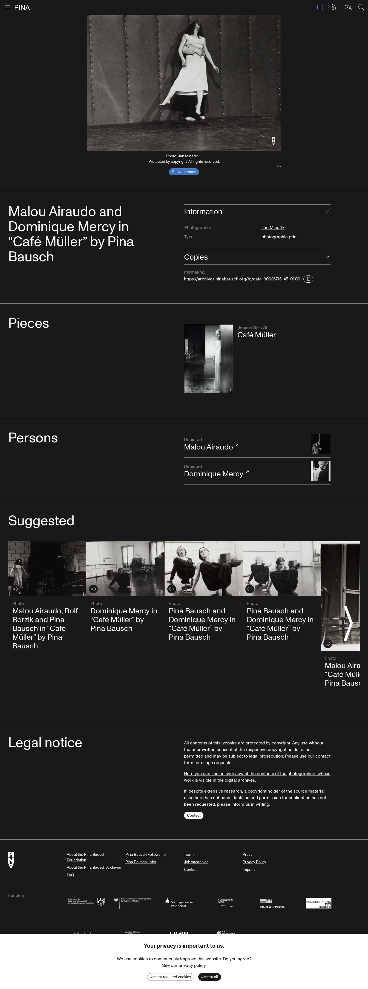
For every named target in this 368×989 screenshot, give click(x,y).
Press (247, 854)
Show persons (184, 172)
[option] (184, 83)
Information (203, 211)
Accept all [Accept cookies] (209, 977)
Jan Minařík (272, 228)
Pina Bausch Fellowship (145, 854)
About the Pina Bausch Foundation (86, 857)
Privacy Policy (254, 862)
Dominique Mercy (244, 471)
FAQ (70, 875)
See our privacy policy (184, 965)
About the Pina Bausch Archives (94, 867)
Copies (196, 257)
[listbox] (184, 83)
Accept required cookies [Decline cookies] (170, 977)
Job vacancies (196, 862)
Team (189, 854)
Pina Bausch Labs (140, 862)
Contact (193, 815)
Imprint (249, 869)
